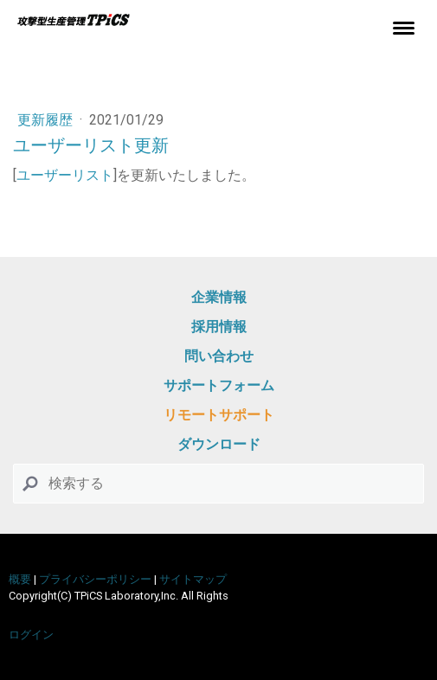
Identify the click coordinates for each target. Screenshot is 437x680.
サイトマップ (193, 579)
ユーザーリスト (64, 175)
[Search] (218, 484)
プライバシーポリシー (95, 579)
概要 (20, 579)
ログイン (31, 634)
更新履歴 (46, 120)
